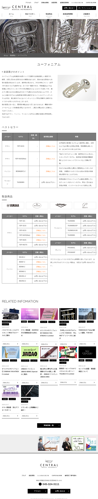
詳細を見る (6, 344)
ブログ (36, 2)
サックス (43, 322)
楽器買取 (54, 2)
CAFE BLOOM (91, 2)
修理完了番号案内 (70, 475)
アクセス (28, 2)
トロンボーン (64, 322)
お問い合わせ (69, 8)
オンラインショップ (85, 8)
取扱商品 (12, 55)
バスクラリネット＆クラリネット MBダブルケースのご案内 (10, 332)
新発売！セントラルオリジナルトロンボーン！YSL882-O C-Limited (67, 371)
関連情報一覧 (49, 425)
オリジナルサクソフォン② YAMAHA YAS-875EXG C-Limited (48, 333)
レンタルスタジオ (77, 2)
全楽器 (24, 321)
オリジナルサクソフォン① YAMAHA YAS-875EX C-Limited (10, 371)
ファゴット (25, 360)
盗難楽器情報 (64, 2)
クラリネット (6, 321)
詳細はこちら (50, 146)
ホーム (6, 55)
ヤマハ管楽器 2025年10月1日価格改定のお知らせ (29, 332)
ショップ (5, 324)
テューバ (82, 321)
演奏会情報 (45, 2)
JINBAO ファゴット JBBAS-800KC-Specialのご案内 (29, 371)
